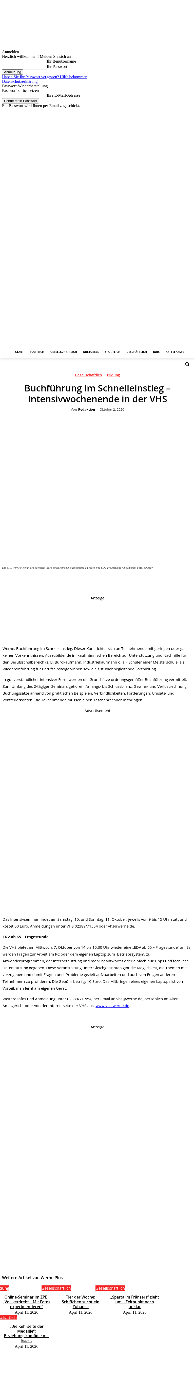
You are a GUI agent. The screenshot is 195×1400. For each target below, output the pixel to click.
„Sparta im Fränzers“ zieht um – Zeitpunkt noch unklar (134, 1298)
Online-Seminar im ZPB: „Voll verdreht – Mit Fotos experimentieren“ (26, 1300)
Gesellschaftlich (88, 376)
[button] (187, 364)
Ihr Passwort (57, 66)
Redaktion (86, 410)
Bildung (113, 376)
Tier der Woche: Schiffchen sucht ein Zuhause (81, 1298)
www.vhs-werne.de (112, 1005)
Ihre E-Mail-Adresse (63, 95)
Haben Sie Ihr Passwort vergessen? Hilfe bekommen (44, 77)
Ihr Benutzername (61, 61)
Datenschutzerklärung (19, 81)
